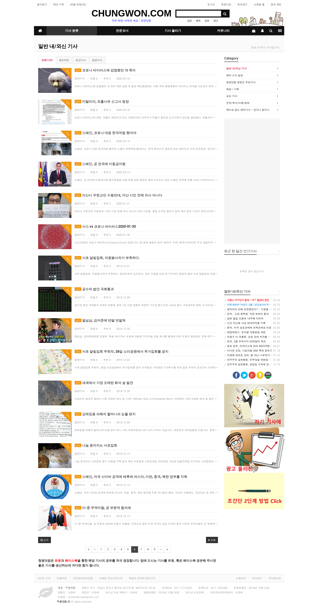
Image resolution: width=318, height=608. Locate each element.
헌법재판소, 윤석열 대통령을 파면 (245, 332)
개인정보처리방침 (83, 578)
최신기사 (81, 60)
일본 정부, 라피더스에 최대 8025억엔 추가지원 (252, 346)
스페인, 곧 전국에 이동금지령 (100, 164)
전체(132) (47, 60)
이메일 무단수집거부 (111, 578)
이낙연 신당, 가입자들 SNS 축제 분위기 (248, 350)
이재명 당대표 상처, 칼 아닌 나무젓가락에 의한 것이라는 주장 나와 (263, 355)
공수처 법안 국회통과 (94, 289)
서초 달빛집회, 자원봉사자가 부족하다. (107, 258)
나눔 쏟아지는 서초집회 (96, 445)
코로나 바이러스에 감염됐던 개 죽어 (105, 70)
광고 (215, 20)
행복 (198, 20)
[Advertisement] (252, 181)
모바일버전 (275, 578)
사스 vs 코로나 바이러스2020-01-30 (105, 226)
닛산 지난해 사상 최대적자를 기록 (244, 323)
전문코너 (122, 31)
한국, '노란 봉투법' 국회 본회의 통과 (246, 313)
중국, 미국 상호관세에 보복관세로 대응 (247, 327)
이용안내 (241, 578)
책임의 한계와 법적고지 (142, 578)
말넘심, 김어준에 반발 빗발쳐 (100, 320)
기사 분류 (71, 31)
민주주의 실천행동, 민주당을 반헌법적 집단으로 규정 (255, 359)
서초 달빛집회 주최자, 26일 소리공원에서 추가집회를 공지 (121, 351)
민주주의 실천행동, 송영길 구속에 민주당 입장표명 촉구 (257, 364)
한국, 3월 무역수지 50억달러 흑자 (245, 341)
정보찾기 (242, 4)
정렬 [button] (212, 540)
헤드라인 (64, 60)
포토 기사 (231, 96)
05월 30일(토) (78, 4)
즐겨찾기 (42, 4)
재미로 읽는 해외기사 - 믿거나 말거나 (247, 109)
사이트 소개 (43, 578)
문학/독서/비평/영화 (237, 103)
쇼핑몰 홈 (259, 4)
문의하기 (257, 578)
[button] (44, 540)
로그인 (211, 4)
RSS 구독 (58, 4)
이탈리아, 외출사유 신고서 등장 (102, 101)
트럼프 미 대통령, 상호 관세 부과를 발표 (248, 336)
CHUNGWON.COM (132, 13)
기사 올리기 (173, 31)
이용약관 (62, 578)
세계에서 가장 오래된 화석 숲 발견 (104, 383)
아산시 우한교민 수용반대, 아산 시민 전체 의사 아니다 (118, 195)
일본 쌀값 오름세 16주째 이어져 (243, 318)
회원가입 (226, 4)
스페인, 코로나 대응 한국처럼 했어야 (105, 133)
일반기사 (97, 60)
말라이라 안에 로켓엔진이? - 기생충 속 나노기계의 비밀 (257, 309)
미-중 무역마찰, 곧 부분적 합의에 (103, 508)
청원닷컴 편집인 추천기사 (240, 82)
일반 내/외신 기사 (58, 46)
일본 (207, 20)
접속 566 (276, 4)
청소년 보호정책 (195, 592)
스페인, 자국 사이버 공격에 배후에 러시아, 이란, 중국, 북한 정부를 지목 (131, 477)
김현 (189, 20)
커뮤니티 (223, 31)
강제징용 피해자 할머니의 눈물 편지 (105, 414)
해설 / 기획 (232, 89)
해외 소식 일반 (234, 75)
